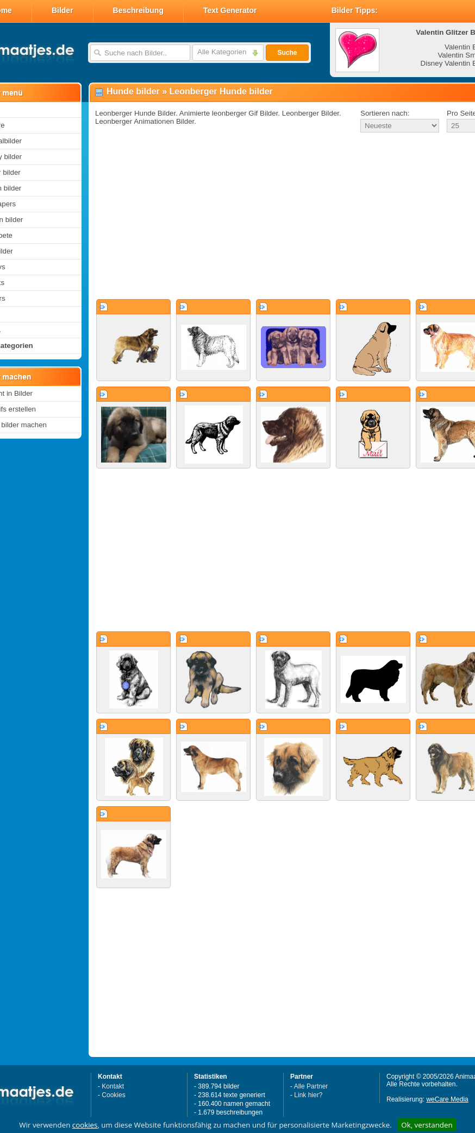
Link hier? (308, 1095)
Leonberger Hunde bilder (221, 91)
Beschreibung (138, 10)
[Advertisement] (271, 217)
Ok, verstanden (426, 1125)
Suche (287, 52)
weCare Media (447, 1099)
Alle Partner (311, 1086)
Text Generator (230, 10)
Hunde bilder (133, 91)
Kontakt (113, 1086)
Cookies (113, 1095)
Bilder (62, 10)
